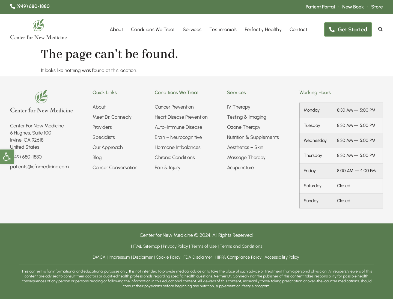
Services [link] (192, 29)
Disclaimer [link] (143, 257)
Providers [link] (102, 127)
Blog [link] (97, 157)
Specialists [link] (104, 137)
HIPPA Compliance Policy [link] (239, 257)
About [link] (116, 29)
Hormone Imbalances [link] (178, 147)
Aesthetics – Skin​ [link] (245, 147)
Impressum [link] (119, 257)
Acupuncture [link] (240, 168)
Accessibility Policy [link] (282, 257)
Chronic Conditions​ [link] (175, 157)
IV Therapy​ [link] (238, 107)
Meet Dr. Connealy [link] (112, 117)
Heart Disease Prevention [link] (181, 117)
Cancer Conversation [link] (115, 168)
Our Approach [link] (108, 147)
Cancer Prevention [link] (174, 107)
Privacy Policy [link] (176, 246)
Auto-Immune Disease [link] (178, 127)
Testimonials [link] (223, 29)
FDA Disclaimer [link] (197, 257)
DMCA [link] (99, 257)
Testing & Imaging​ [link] (246, 117)
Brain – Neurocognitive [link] (178, 137)
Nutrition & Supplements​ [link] (253, 137)
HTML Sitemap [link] (145, 246)
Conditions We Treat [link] (153, 29)
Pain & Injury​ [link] (167, 168)
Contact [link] (298, 29)
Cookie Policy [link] (168, 257)
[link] (7, 157)
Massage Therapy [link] (246, 157)
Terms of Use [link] (204, 246)
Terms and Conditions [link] (241, 246)
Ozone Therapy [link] (243, 127)
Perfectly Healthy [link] (263, 29)
